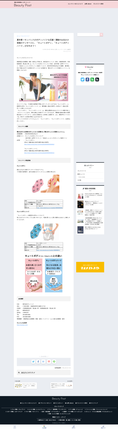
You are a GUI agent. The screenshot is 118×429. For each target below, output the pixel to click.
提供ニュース (81, 174)
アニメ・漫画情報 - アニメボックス (57, 409)
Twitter (82, 82)
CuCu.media (82, 177)
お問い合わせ (88, 3)
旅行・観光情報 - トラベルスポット (51, 412)
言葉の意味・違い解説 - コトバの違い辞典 (69, 420)
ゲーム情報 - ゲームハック (76, 409)
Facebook (87, 82)
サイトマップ (94, 403)
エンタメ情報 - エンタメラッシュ (36, 409)
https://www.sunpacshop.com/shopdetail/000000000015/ (39, 153)
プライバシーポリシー (45, 403)
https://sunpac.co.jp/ (22, 325)
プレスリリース (66, 368)
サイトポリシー (59, 403)
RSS (97, 82)
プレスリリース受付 (98, 3)
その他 (79, 180)
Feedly (92, 82)
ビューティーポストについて (75, 3)
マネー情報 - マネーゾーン (32, 412)
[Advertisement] (59, 19)
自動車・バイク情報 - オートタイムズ (72, 412)
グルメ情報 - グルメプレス (18, 409)
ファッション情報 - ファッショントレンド (96, 409)
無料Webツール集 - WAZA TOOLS (47, 420)
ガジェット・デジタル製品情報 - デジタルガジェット (98, 412)
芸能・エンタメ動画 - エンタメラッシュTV (59, 414)
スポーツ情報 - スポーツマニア (14, 412)
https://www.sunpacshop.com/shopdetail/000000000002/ (39, 144)
